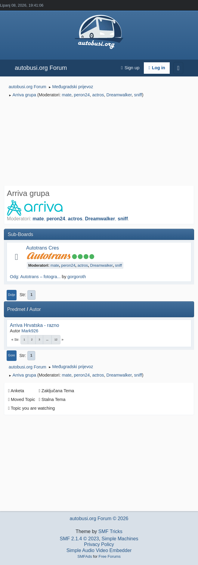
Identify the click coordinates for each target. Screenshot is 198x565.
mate (67, 94)
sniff (138, 94)
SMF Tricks (110, 531)
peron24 (82, 94)
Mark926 (29, 330)
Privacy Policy (99, 544)
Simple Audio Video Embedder (99, 550)
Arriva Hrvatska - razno (34, 325)
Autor (35, 309)
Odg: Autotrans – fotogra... (35, 276)
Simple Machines (120, 538)
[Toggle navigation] (178, 68)
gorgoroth (76, 276)
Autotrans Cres (42, 247)
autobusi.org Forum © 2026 (99, 518)
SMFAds (84, 556)
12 (55, 339)
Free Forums (110, 556)
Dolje (11, 294)
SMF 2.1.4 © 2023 (79, 538)
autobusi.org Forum (41, 67)
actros (98, 94)
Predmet (16, 309)
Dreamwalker (119, 94)
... (47, 339)
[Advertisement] (99, 143)
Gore (11, 355)
